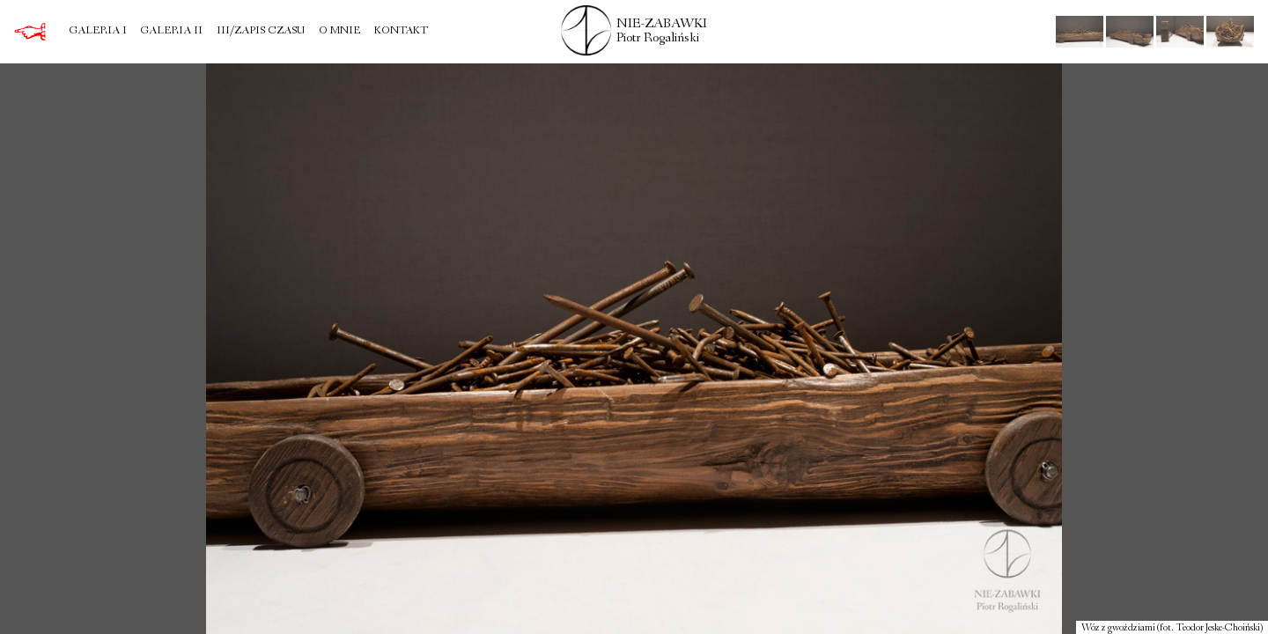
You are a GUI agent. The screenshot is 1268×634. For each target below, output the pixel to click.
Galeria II (171, 31)
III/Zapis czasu (261, 31)
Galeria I (98, 31)
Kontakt (401, 31)
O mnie (339, 31)
